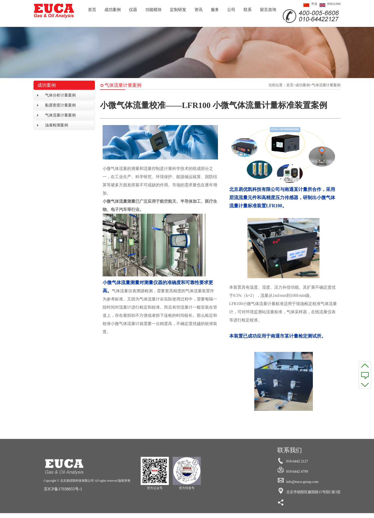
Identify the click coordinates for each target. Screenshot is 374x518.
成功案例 (112, 9)
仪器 (133, 9)
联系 (248, 9)
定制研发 (178, 9)
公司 (231, 9)
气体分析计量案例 (60, 95)
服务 (215, 9)
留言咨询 (268, 9)
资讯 (198, 9)
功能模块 (153, 9)
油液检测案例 (56, 125)
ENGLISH (328, 5)
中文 (309, 5)
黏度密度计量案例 (60, 105)
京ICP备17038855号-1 (63, 489)
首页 (92, 9)
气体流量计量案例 (60, 115)
